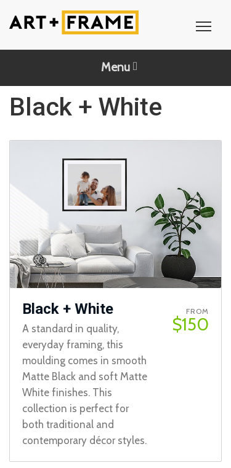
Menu (119, 67)
